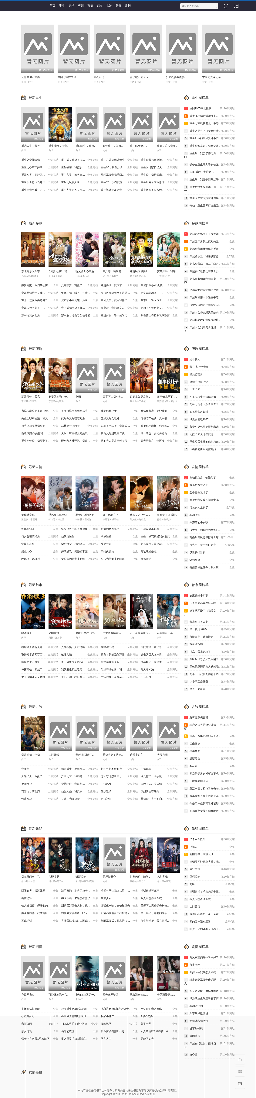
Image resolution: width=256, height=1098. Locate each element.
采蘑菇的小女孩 (209, 522)
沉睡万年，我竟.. (31, 396)
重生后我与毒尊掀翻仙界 (159, 160)
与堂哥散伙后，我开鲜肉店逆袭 (119, 670)
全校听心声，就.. (59, 271)
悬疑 (118, 5)
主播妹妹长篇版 (39, 1009)
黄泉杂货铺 (209, 644)
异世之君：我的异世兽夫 (79, 776)
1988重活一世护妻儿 (209, 172)
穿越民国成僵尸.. (140, 271)
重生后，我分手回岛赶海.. (209, 179)
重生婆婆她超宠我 (119, 190)
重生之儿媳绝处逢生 (119, 160)
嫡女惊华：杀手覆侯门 (159, 776)
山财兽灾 (209, 907)
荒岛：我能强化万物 (119, 655)
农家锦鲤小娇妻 (209, 596)
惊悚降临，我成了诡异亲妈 (39, 670)
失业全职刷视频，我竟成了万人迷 (41, 418)
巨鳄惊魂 (209, 877)
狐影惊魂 (81, 876)
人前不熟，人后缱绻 (79, 647)
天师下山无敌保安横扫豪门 (159, 906)
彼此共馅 (119, 544)
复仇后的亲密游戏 (159, 1009)
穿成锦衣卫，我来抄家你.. (209, 256)
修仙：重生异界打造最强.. (209, 206)
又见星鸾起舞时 (209, 412)
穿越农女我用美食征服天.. (209, 329)
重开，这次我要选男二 (39, 300)
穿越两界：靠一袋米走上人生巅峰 (120, 315)
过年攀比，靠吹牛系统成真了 (159, 662)
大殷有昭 (162, 754)
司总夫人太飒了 (209, 507)
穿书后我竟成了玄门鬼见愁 (79, 308)
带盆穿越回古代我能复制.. (209, 305)
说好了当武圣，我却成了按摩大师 (120, 426)
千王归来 (209, 389)
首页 (52, 5)
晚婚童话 (159, 559)
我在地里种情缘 (209, 367)
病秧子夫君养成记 (159, 784)
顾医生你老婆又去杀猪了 (209, 659)
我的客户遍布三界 (209, 922)
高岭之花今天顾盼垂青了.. (209, 404)
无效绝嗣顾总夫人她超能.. (209, 667)
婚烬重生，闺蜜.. (113, 145)
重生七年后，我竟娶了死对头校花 (41, 441)
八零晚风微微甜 (209, 1013)
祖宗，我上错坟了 (209, 652)
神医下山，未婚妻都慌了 (79, 898)
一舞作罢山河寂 (209, 781)
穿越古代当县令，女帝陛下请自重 (41, 308)
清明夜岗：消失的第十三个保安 (79, 891)
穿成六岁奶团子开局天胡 (209, 234)
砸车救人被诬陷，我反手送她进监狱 (81, 441)
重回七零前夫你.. (68, 77)
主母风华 (159, 769)
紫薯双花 (39, 799)
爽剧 (81, 5)
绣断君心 (209, 759)
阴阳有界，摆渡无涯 (39, 891)
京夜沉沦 (99, 77)
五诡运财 (39, 921)
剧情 (128, 5)
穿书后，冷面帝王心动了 (159, 300)
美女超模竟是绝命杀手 (79, 411)
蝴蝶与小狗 (39, 544)
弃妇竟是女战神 (119, 418)
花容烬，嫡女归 (39, 791)
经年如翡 (209, 751)
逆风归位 (159, 677)
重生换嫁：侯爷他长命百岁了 (159, 190)
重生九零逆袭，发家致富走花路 (79, 190)
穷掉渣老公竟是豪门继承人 (39, 411)
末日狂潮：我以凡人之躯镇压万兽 (81, 677)
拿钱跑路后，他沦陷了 (209, 478)
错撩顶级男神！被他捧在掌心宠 (79, 529)
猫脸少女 (119, 898)
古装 (109, 5)
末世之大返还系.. (212, 77)
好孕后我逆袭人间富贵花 (209, 500)
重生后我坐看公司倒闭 (39, 190)
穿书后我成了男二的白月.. (209, 264)
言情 (90, 5)
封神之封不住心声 (119, 769)
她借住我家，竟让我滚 (159, 411)
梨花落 (209, 766)
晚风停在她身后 (39, 559)
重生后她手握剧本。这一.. (209, 188)
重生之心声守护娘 (39, 167)
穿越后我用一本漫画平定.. (209, 297)
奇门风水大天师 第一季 (79, 662)
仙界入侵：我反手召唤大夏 (79, 791)
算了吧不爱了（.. (140, 77)
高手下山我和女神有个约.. (209, 674)
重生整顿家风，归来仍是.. (209, 146)
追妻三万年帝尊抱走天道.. (209, 736)
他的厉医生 (79, 536)
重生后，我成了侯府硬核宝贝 (79, 160)
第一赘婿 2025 (209, 629)
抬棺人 (209, 847)
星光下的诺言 (209, 689)
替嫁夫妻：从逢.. (113, 754)
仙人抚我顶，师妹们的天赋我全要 (41, 906)
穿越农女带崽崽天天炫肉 (209, 313)
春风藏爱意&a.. (166, 994)
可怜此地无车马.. (59, 994)
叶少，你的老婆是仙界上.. (209, 929)
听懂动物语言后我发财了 (119, 913)
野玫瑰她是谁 (159, 552)
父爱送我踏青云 (112, 632)
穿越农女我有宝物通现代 (209, 290)
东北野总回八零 (30, 271)
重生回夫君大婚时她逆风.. (209, 198)
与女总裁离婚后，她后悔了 (39, 536)
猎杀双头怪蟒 (209, 839)
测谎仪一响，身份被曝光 (119, 906)
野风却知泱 (39, 529)
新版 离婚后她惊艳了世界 (39, 433)
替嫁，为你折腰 (79, 799)
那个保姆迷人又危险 (39, 677)
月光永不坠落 (111, 994)
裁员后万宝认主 (209, 485)
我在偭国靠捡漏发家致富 (159, 315)
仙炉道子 (119, 791)
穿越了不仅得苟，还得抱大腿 (159, 308)
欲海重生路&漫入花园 (79, 1009)
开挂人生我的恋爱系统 (209, 972)
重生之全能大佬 (39, 160)
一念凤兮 (119, 784)
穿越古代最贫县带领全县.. (209, 271)
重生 (62, 5)
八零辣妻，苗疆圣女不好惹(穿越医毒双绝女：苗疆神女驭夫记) (81, 285)
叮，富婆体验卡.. (140, 632)
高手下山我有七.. (113, 396)
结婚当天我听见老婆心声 (39, 647)
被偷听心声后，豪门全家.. (209, 914)
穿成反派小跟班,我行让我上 (159, 285)
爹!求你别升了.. (85, 754)
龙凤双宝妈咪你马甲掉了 (209, 957)
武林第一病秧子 (79, 426)
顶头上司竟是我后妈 (39, 426)
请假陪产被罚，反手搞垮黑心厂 (159, 418)
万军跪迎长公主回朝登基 (209, 796)
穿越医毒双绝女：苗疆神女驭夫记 (120, 293)
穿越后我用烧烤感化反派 (209, 249)
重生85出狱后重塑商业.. (209, 116)
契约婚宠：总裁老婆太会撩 (79, 544)
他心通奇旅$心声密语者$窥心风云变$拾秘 (121, 1009)
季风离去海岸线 (58, 514)
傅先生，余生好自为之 (209, 545)
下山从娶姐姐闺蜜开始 (209, 449)
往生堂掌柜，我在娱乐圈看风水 (159, 921)
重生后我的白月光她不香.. (209, 138)
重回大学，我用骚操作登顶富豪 (119, 300)
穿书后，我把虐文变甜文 (119, 308)
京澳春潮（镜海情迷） (209, 637)
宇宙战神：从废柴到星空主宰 (119, 677)
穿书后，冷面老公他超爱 (79, 315)
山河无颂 (54, 754)
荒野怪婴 (54, 876)
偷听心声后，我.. (86, 632)
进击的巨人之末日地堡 (159, 655)
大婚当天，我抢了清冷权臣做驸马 (41, 776)
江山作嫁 (209, 744)
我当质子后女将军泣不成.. (209, 773)
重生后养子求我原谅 (159, 182)
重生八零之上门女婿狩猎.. (209, 131)
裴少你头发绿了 (209, 493)
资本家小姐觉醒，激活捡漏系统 (79, 300)
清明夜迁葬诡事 (159, 891)
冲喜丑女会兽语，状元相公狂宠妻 (81, 913)
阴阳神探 (54, 632)
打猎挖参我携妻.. (176, 77)
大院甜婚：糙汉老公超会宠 (159, 647)
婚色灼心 (39, 552)
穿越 (71, 5)
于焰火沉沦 (119, 552)
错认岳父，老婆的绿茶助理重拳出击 (160, 913)
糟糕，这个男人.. (140, 514)
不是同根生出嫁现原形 (209, 397)
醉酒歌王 (26, 632)
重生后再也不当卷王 (39, 182)
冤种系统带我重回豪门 (119, 175)
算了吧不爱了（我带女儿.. (209, 612)
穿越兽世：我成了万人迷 (119, 285)
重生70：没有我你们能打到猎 (119, 182)
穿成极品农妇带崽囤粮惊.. (209, 320)
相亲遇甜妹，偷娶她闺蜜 (209, 991)
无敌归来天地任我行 (209, 434)
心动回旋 (209, 515)
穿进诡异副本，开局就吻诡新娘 (159, 293)
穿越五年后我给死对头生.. (209, 241)
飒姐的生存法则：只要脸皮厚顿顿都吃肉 (160, 791)
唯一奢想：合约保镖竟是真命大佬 (160, 433)
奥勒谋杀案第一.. (86, 994)
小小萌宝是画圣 (209, 682)
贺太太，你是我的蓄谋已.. (209, 530)
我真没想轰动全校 (159, 898)
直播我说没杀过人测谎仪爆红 (79, 921)
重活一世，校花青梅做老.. (209, 789)
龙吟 (209, 884)
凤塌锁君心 (109, 876)
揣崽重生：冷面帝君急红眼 (79, 769)
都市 (100, 5)
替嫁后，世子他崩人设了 (159, 799)
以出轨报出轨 (209, 552)
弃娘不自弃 (28, 994)
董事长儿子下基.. (167, 396)
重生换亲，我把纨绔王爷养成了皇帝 (81, 167)
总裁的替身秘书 (119, 529)
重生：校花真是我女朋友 (159, 536)
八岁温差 (119, 536)
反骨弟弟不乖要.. (31, 77)
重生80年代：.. (138, 145)
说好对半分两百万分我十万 (39, 655)
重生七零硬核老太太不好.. (209, 123)
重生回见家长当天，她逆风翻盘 (159, 167)
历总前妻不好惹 (159, 529)
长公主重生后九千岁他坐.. (209, 165)
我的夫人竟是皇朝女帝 (119, 441)
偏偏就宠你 (28, 514)
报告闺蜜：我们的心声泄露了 (39, 285)
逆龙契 (39, 769)
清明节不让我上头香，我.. (209, 862)
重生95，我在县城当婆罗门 (119, 167)
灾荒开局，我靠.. (167, 271)
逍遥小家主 (136, 754)
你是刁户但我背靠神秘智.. (209, 804)
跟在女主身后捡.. (167, 514)
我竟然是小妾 (119, 411)
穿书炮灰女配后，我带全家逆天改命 (41, 315)
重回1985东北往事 (209, 108)
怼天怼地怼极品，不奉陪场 (119, 776)
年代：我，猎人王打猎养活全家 (79, 293)
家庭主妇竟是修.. (140, 396)
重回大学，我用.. (86, 145)
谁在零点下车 (165, 632)
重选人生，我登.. (31, 145)
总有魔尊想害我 (209, 718)
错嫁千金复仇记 (209, 382)
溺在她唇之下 (111, 514)
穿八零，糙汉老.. (113, 271)
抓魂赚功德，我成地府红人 (39, 913)
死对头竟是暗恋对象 (79, 418)
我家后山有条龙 (209, 622)
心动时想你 (209, 1006)
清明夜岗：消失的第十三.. (209, 892)
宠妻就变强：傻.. (59, 396)
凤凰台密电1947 (209, 419)
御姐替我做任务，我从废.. (209, 567)
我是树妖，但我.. (31, 754)
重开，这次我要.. (167, 145)
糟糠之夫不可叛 (39, 662)
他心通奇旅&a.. (139, 994)
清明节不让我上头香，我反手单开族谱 (121, 891)
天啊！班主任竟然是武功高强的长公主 (81, 433)
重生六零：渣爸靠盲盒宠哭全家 (79, 175)
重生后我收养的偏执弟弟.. (209, 442)
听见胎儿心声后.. (86, 271)
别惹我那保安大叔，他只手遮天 (79, 906)
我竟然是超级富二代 (119, 433)
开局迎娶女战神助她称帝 (209, 811)
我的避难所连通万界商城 (79, 670)
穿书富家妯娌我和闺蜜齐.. (209, 280)
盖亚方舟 (209, 869)
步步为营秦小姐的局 (119, 559)
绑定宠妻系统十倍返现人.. (209, 981)
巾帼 (78, 396)
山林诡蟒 (39, 898)
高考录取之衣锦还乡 (159, 441)
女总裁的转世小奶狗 (79, 559)
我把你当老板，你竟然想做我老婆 (160, 426)
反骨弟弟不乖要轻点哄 (209, 603)
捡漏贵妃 (39, 784)
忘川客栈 (162, 876)
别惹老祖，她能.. (140, 876)
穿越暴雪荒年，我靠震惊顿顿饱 (39, 293)
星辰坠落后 (209, 374)
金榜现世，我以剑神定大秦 (79, 784)
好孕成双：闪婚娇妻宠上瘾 (79, 552)
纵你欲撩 (209, 560)
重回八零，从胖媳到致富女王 (39, 175)
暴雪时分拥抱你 (85, 514)
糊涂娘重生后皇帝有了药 (209, 998)
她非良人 (209, 359)
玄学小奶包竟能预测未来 (209, 427)
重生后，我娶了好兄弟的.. (209, 155)
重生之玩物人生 (79, 182)
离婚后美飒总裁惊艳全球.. (209, 537)
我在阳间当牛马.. (31, 876)
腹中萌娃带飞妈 (119, 662)
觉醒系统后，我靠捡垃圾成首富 (119, 921)
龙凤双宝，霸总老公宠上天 (159, 544)
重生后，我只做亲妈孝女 (159, 175)
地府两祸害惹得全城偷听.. (209, 726)
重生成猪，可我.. (59, 145)
